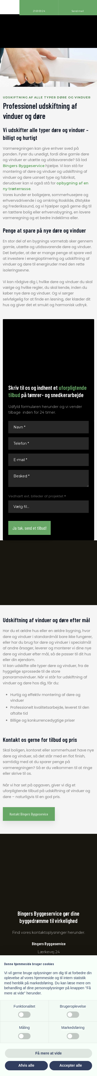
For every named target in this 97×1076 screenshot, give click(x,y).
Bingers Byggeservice (23, 165)
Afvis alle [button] (26, 1065)
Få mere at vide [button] (48, 1053)
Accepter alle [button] (70, 1065)
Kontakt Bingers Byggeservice (29, 814)
